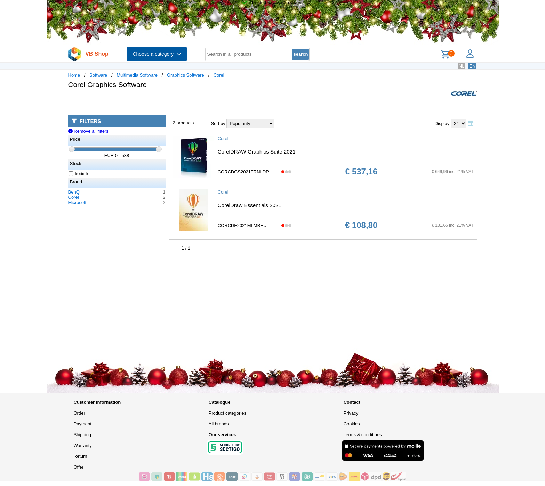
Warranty (83, 445)
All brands (219, 423)
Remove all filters (88, 131)
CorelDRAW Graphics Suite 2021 (257, 152)
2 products (183, 122)
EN (472, 66)
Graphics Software (185, 75)
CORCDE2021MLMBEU (242, 225)
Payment (82, 423)
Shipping (82, 434)
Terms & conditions (363, 434)
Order (79, 413)
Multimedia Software (137, 75)
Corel (219, 75)
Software (98, 75)
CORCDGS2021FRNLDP (243, 171)
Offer (79, 467)
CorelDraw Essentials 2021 (249, 205)
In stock (78, 174)
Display (442, 123)
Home (74, 75)
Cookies (352, 423)
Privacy (351, 413)
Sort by (218, 123)
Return (80, 456)
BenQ (74, 192)
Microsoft (77, 202)
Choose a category (157, 54)
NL (462, 66)
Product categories (227, 413)
